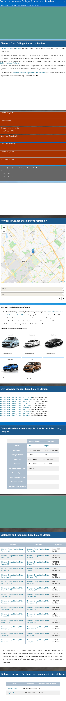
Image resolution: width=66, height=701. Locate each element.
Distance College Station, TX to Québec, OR (12, 615)
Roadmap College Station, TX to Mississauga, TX (38, 583)
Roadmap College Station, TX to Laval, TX (38, 641)
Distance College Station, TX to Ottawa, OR (12, 570)
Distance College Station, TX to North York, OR (12, 589)
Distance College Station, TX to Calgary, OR (12, 563)
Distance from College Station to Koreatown (15, 402)
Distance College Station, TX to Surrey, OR (12, 635)
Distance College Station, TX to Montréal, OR (12, 557)
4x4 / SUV (10, 369)
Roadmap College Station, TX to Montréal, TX (38, 557)
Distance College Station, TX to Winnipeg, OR (12, 596)
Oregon (46, 446)
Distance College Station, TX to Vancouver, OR (12, 602)
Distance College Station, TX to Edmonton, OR (12, 576)
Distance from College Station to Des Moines (15, 415)
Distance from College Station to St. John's (15, 406)
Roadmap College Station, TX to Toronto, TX (38, 550)
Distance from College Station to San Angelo (15, 411)
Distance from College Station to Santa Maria (16, 398)
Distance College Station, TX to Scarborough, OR (12, 609)
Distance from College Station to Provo (13, 409)
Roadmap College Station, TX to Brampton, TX (38, 628)
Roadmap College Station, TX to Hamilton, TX (38, 622)
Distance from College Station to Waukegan (15, 400)
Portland (18, 48)
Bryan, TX (10, 693)
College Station (6, 48)
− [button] (4, 231)
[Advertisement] (33, 23)
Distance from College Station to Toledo (14, 404)
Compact (32, 345)
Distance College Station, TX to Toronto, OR (12, 550)
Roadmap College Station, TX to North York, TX (38, 589)
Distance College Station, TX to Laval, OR (12, 641)
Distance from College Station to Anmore (14, 408)
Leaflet (63, 282)
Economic (10, 345)
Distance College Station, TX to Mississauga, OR (12, 583)
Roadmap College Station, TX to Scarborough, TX (38, 609)
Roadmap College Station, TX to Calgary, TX (38, 563)
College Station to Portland (9, 63)
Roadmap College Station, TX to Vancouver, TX (38, 602)
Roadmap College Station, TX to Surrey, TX (38, 635)
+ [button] (4, 228)
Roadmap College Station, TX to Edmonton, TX (38, 576)
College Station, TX (14, 689)
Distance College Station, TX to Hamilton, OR (12, 622)
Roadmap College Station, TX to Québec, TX (38, 615)
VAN (32, 369)
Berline (53, 345)
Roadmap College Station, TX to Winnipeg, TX (38, 596)
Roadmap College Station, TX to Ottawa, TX (38, 570)
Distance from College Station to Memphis (15, 413)
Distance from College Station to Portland (29, 73)
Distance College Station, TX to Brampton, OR (12, 628)
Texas (30, 446)
